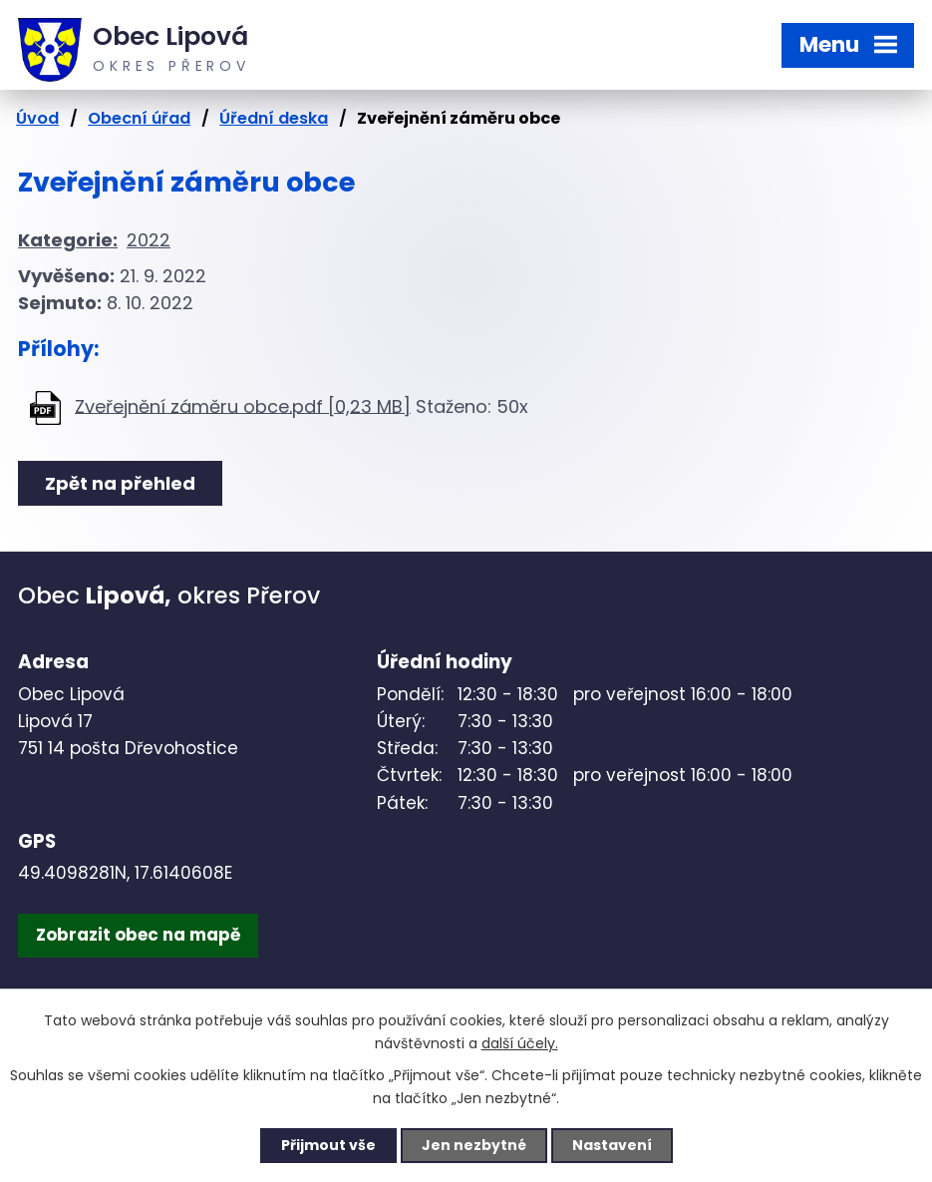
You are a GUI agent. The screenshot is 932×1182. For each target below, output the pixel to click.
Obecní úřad (139, 118)
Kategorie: (68, 239)
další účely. (519, 1043)
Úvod (37, 118)
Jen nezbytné (474, 1145)
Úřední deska (273, 118)
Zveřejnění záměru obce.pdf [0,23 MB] (243, 405)
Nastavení (612, 1145)
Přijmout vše (328, 1145)
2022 (148, 239)
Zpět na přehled (120, 483)
